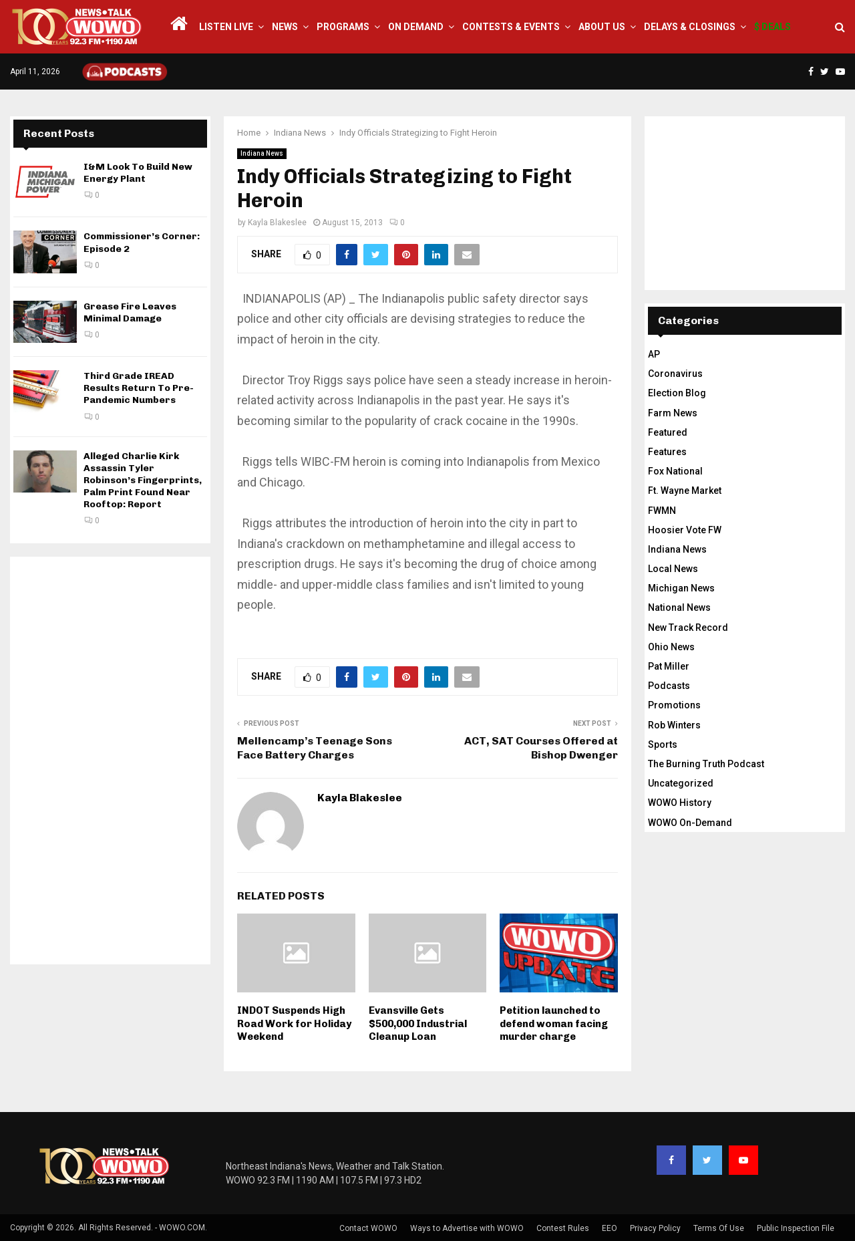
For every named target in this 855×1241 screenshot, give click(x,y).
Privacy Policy (655, 1228)
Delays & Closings (689, 26)
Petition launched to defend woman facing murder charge (554, 1023)
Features (667, 451)
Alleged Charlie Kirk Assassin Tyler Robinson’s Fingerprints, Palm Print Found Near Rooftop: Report (142, 480)
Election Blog (677, 393)
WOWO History (679, 802)
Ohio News (671, 647)
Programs (343, 26)
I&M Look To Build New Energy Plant (137, 172)
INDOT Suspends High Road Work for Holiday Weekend (294, 1023)
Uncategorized (680, 783)
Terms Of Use (718, 1228)
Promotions (674, 705)
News (285, 26)
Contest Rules (562, 1228)
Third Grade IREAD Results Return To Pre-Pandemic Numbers (138, 388)
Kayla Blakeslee (277, 222)
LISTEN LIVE (226, 26)
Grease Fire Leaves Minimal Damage (129, 312)
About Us (601, 26)
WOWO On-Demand (690, 822)
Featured (667, 432)
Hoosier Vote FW (684, 530)
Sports (662, 744)
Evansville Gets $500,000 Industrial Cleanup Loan (418, 1023)
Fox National (675, 471)
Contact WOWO (368, 1228)
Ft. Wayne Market (684, 490)
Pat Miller (668, 666)
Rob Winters (674, 725)
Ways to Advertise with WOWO (467, 1228)
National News (679, 607)
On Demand (416, 26)
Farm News (672, 413)
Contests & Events (511, 26)
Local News (673, 568)
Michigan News (681, 588)
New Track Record (688, 627)
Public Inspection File (795, 1228)
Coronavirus (675, 373)
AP (654, 354)
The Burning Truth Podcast (706, 764)
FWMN (662, 510)
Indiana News (261, 153)
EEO (609, 1228)
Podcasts (669, 685)
